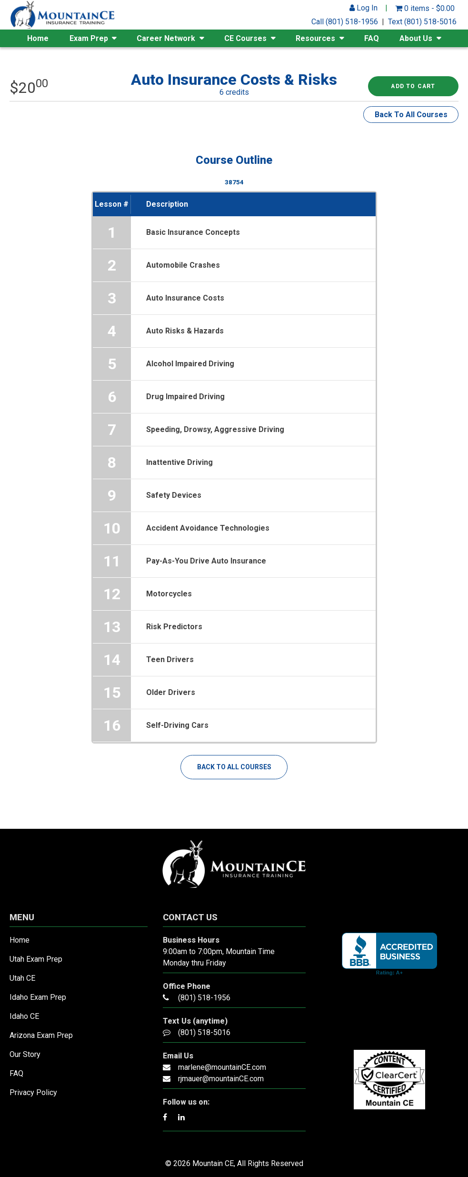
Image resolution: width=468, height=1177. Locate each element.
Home (38, 38)
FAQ (371, 38)
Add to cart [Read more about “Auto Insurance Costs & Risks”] (413, 86)
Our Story (25, 1054)
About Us (415, 38)
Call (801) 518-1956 (344, 21)
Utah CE (22, 978)
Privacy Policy (33, 1092)
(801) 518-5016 (204, 1032)
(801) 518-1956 (204, 997)
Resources (315, 38)
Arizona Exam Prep (41, 1035)
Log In (363, 7)
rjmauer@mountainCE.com (221, 1078)
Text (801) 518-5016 (422, 21)
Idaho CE (24, 1016)
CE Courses (245, 38)
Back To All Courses (411, 114)
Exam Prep (89, 38)
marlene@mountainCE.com (222, 1067)
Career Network (166, 38)
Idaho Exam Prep (38, 997)
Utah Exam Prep (36, 959)
